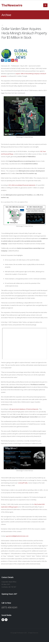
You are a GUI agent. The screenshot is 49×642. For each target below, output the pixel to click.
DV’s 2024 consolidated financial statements (22, 185)
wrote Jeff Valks (23, 483)
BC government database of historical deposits (24, 409)
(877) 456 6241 (9, 607)
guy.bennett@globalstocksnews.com (17, 536)
